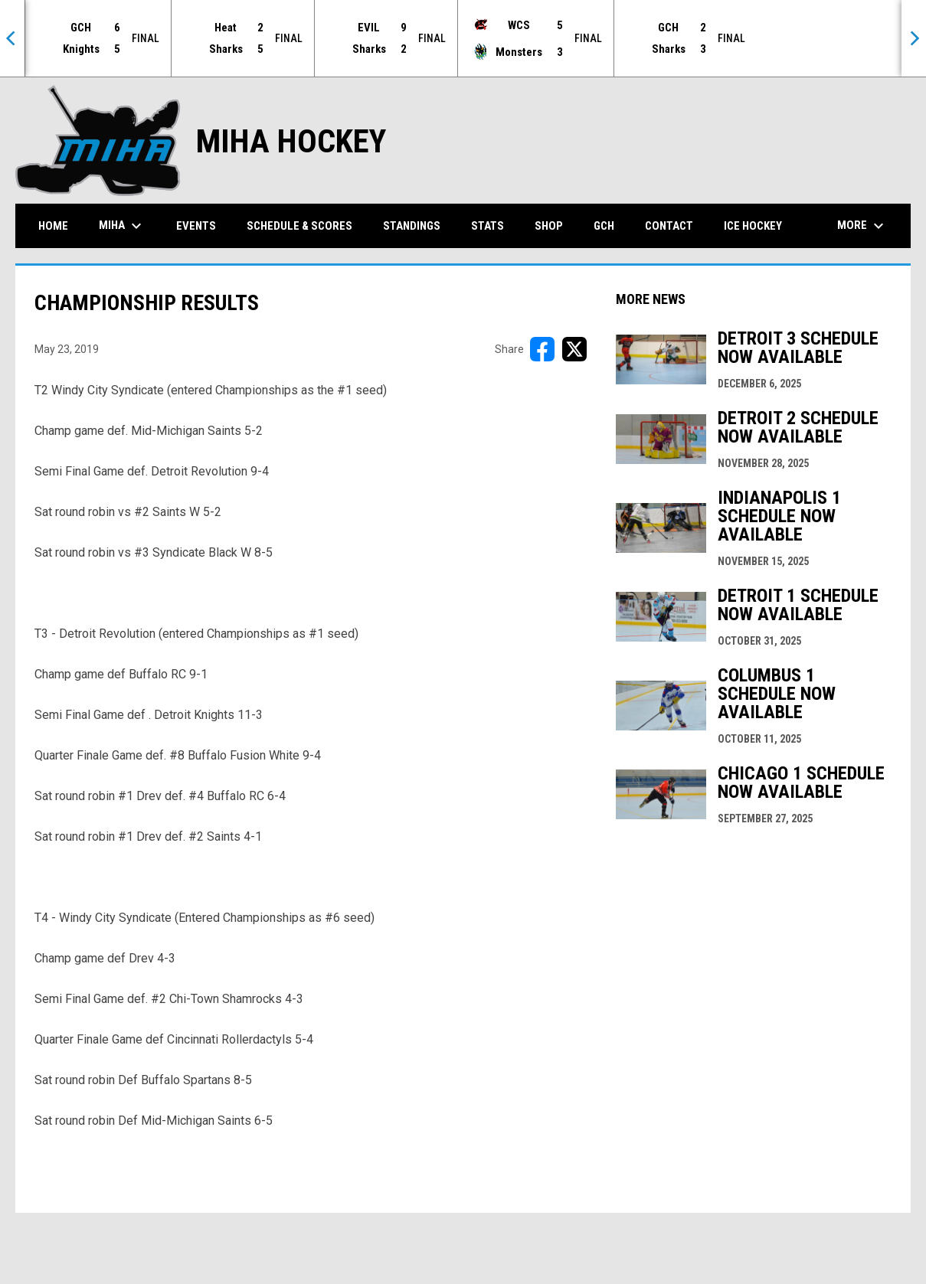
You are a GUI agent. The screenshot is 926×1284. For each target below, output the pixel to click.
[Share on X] (574, 348)
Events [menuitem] (196, 225)
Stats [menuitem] (487, 225)
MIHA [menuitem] (122, 225)
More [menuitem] (862, 225)
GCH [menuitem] (610, 224)
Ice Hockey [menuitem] (753, 225)
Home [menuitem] (53, 225)
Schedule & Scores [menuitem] (299, 225)
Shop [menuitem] (549, 225)
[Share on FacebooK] (542, 348)
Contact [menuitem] (669, 225)
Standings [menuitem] (411, 225)
